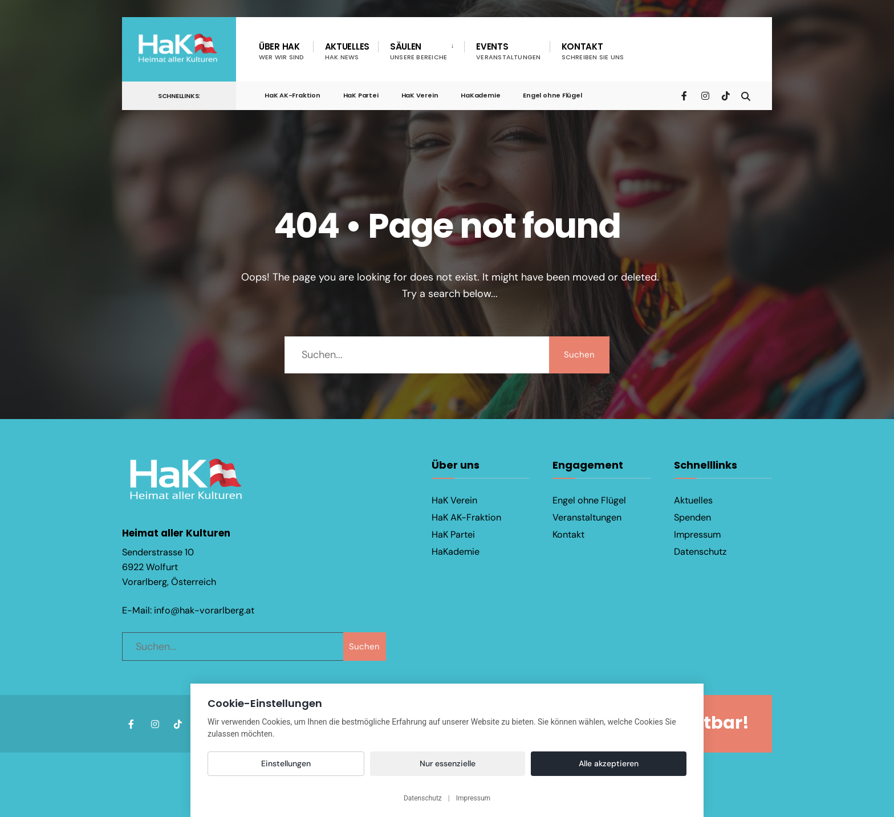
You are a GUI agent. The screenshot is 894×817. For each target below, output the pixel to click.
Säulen (418, 51)
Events (508, 51)
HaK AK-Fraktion (292, 95)
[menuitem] (421, 51)
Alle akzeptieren (609, 763)
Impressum (697, 534)
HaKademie (480, 95)
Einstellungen (286, 763)
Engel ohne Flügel (552, 95)
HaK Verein (419, 95)
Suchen (578, 354)
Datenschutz (700, 552)
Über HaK (281, 51)
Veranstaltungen (586, 517)
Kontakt (593, 51)
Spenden (692, 517)
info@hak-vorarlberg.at (204, 609)
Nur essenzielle (448, 763)
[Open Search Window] (744, 95)
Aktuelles (347, 51)
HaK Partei (361, 95)
